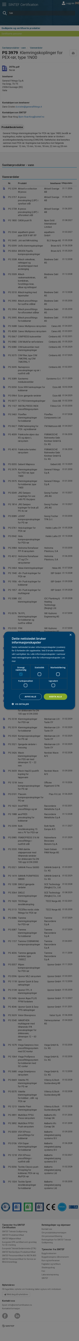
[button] (20, 704)
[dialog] (39, 670)
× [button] (70, 635)
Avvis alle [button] (30, 696)
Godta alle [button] (55, 696)
